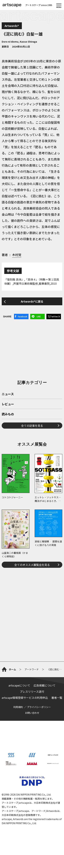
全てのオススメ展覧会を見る (32, 565)
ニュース (8, 394)
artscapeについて (19, 685)
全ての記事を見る (32, 425)
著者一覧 (56, 698)
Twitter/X (55, 316)
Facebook (22, 316)
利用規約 (18, 707)
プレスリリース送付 (32, 691)
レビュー (8, 404)
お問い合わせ (32, 712)
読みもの (8, 414)
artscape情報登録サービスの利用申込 (25, 698)
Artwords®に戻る (32, 301)
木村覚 (16, 254)
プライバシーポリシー (39, 707)
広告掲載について (44, 685)
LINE (39, 316)
